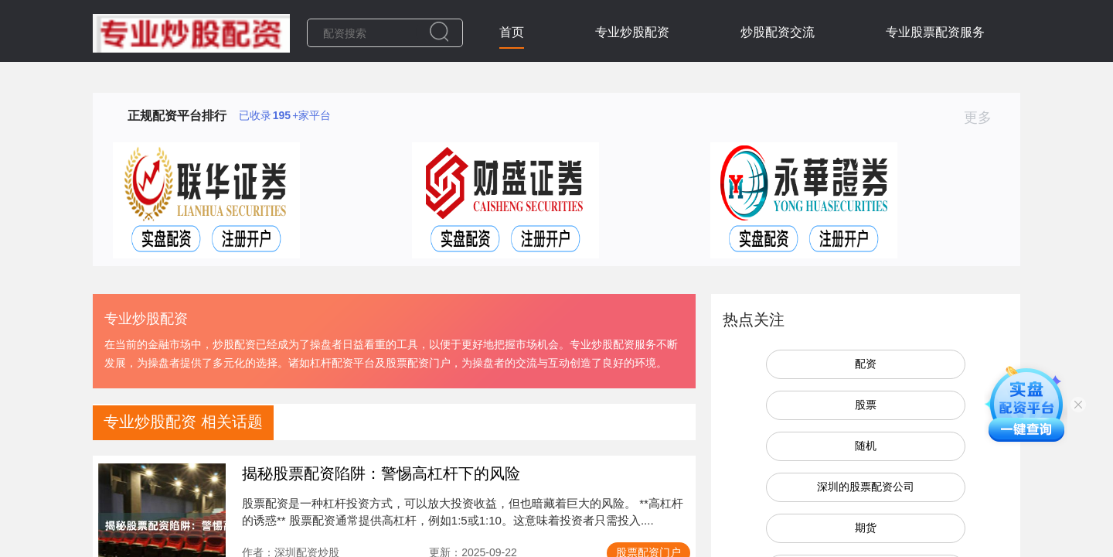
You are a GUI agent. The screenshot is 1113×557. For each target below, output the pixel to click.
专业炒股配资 (632, 32)
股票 (865, 404)
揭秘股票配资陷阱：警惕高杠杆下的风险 (381, 473)
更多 (984, 117)
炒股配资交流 (777, 32)
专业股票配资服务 (935, 32)
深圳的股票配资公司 (865, 486)
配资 (865, 363)
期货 (865, 527)
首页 (511, 32)
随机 (865, 445)
